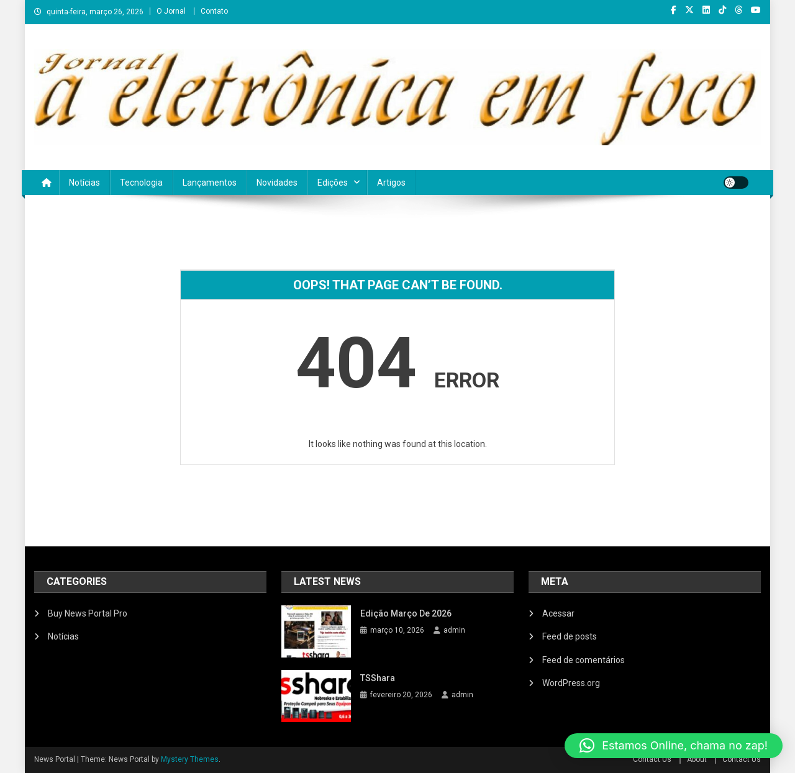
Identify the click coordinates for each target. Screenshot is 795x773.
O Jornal (171, 11)
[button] (674, 745)
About (697, 759)
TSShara (377, 678)
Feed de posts (569, 636)
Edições (332, 183)
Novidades (277, 183)
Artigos (391, 183)
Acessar (558, 613)
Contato (214, 11)
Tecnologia (141, 183)
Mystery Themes (190, 759)
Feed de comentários (583, 660)
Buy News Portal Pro (87, 613)
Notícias (84, 183)
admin (454, 630)
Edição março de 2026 (406, 613)
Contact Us (652, 759)
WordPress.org (571, 683)
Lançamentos (210, 183)
